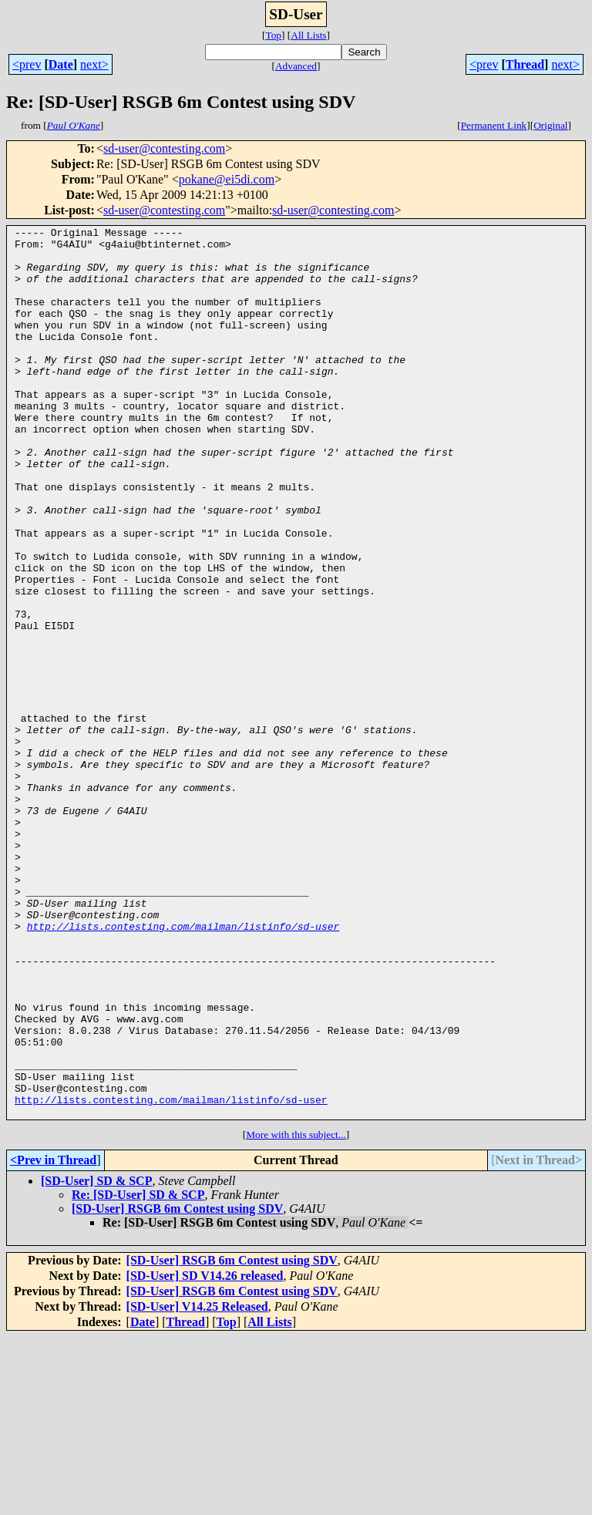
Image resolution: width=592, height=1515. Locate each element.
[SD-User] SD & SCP (96, 1358)
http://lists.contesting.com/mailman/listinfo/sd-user (183, 1067)
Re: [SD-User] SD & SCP (138, 1372)
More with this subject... (296, 1312)
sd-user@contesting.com (164, 148)
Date (61, 64)
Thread (525, 64)
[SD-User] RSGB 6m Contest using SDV (177, 1386)
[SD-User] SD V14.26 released (205, 1453)
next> (94, 64)
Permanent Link (494, 125)
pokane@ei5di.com (226, 179)
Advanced (296, 66)
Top (273, 35)
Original (550, 125)
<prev (26, 64)
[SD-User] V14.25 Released (197, 1484)
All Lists (308, 35)
